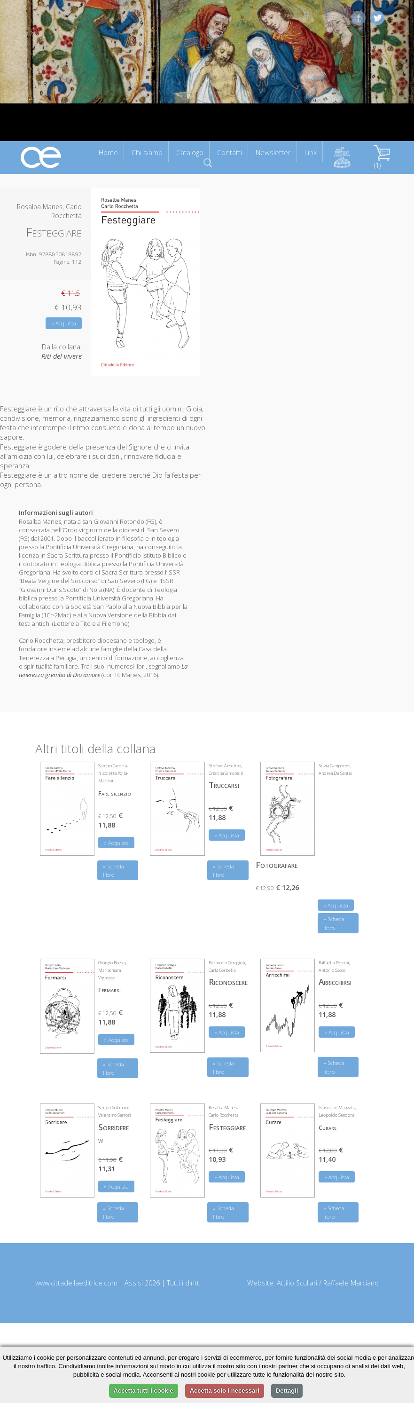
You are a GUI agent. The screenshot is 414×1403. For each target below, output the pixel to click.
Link (311, 152)
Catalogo (189, 152)
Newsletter (273, 152)
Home (108, 152)
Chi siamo (147, 152)
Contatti (229, 152)
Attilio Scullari (297, 1282)
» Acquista (63, 323)
